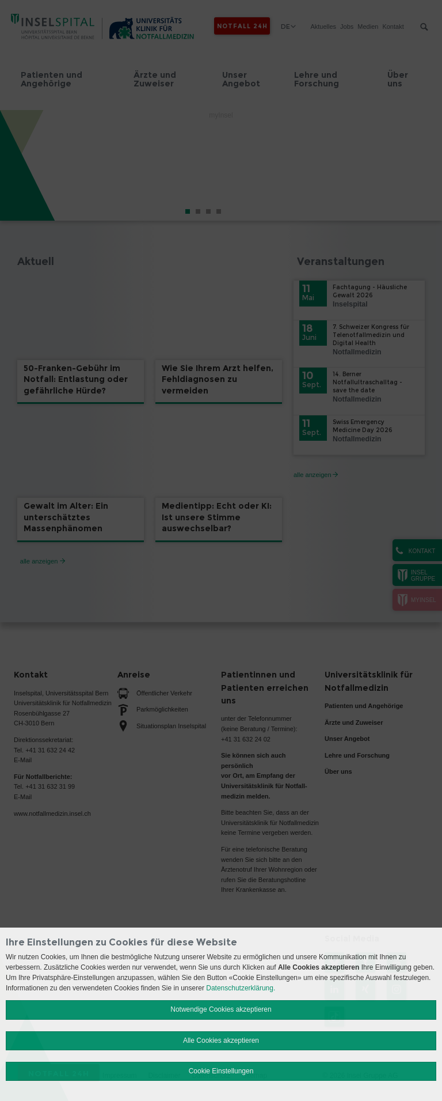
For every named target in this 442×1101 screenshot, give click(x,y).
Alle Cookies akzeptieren (221, 1040)
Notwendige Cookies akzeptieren (220, 1009)
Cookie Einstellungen (221, 1071)
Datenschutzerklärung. (240, 988)
